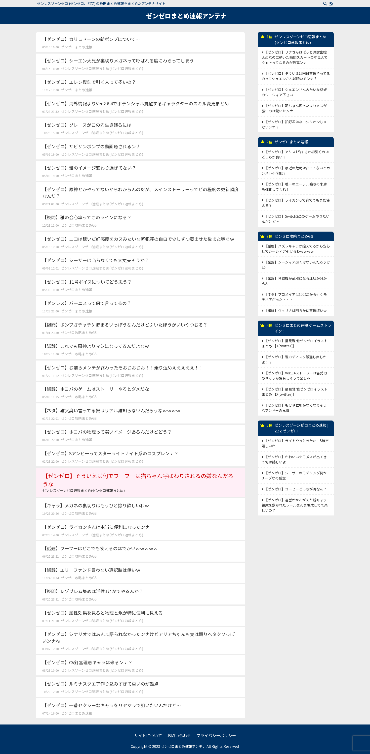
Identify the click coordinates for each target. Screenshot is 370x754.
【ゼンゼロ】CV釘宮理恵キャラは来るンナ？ (87, 662)
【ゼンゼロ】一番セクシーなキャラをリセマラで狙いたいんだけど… (111, 705)
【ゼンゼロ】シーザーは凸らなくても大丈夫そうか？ (95, 260)
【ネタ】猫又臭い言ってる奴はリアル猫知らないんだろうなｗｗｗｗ (111, 410)
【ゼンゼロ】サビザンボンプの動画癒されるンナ (91, 146)
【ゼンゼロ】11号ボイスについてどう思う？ (87, 281)
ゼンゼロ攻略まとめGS (79, 225)
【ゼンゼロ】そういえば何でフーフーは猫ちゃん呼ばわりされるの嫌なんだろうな (140, 482)
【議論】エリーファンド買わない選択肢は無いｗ (91, 570)
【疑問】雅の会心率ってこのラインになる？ (86, 217)
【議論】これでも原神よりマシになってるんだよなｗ (95, 346)
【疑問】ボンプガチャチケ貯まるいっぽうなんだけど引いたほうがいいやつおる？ (124, 324)
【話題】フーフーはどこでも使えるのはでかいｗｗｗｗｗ (100, 548)
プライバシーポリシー (216, 735)
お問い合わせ (179, 735)
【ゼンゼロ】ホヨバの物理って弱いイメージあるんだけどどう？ (107, 431)
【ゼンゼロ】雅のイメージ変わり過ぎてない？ (89, 167)
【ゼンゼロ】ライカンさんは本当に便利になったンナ (96, 527)
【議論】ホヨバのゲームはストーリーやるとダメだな (95, 389)
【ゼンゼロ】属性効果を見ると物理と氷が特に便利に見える (102, 612)
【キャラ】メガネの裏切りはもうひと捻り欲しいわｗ (95, 505)
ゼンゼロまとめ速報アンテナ (186, 15)
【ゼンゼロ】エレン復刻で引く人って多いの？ (89, 82)
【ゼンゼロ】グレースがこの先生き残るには (86, 124)
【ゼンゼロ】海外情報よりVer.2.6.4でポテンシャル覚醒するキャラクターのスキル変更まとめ (135, 103)
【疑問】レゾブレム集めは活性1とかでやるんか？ (92, 591)
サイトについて (148, 735)
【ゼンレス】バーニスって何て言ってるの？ (86, 303)
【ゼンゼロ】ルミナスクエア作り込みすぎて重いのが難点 (100, 683)
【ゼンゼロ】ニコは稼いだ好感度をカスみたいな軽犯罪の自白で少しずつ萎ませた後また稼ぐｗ (138, 239)
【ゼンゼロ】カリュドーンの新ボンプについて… (91, 39)
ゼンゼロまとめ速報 (76, 46)
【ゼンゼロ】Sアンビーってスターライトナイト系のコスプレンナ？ (110, 453)
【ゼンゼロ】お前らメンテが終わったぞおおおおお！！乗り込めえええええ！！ (122, 367)
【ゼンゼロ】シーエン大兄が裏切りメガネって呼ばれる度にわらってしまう (118, 60)
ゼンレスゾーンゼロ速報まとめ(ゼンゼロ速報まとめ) (102, 68)
